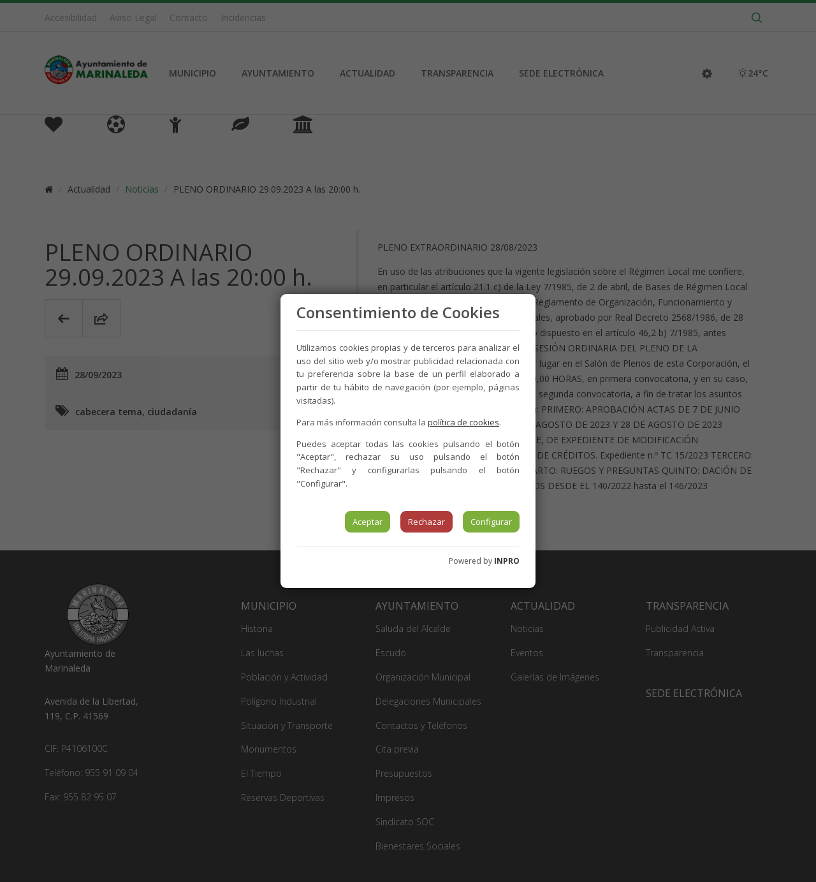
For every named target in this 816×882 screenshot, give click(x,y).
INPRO (507, 560)
